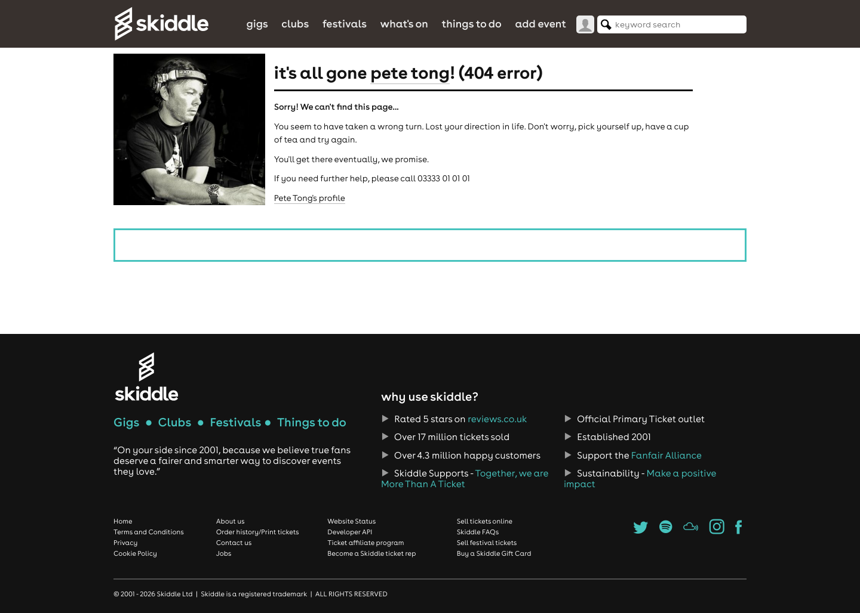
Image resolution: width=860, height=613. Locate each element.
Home (123, 521)
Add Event (540, 23)
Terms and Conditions (148, 532)
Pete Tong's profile (309, 198)
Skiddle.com (161, 24)
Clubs (295, 23)
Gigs (257, 23)
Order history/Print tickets (257, 532)
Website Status (351, 521)
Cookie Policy (135, 553)
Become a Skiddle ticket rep (371, 553)
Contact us (234, 542)
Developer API (349, 532)
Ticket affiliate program (365, 542)
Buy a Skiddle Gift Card (494, 553)
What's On (404, 23)
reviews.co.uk (497, 419)
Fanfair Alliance (666, 456)
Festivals (344, 23)
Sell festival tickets (487, 542)
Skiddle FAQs (478, 532)
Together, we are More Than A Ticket (464, 479)
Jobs (224, 553)
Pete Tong (410, 72)
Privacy (125, 542)
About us (230, 521)
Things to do (471, 23)
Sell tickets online (484, 521)
